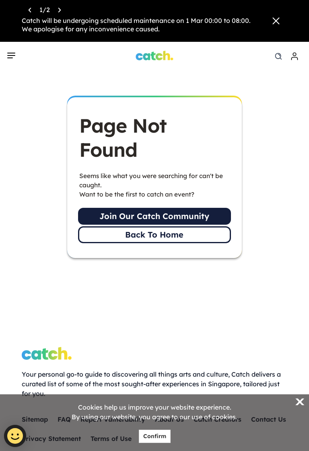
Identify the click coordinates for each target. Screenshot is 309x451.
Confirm (154, 436)
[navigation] (11, 55)
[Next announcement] (60, 9)
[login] (294, 56)
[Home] (154, 55)
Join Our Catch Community (154, 216)
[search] (278, 56)
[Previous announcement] (30, 9)
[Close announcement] (276, 21)
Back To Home (154, 235)
